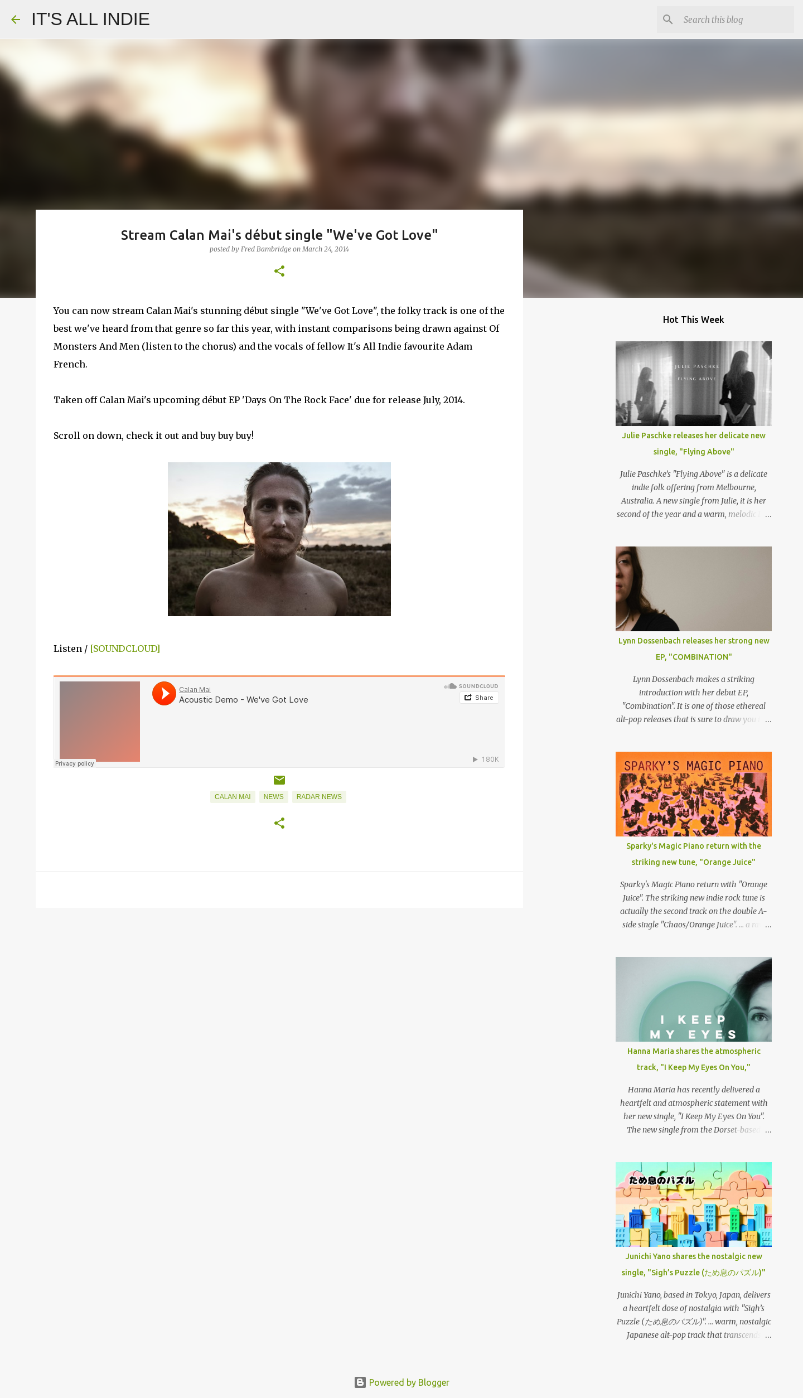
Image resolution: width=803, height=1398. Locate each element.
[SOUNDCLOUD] (125, 648)
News (274, 797)
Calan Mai (233, 797)
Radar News (319, 797)
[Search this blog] (735, 19)
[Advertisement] (279, 1003)
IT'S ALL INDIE (90, 19)
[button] (279, 271)
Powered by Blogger (401, 1382)
